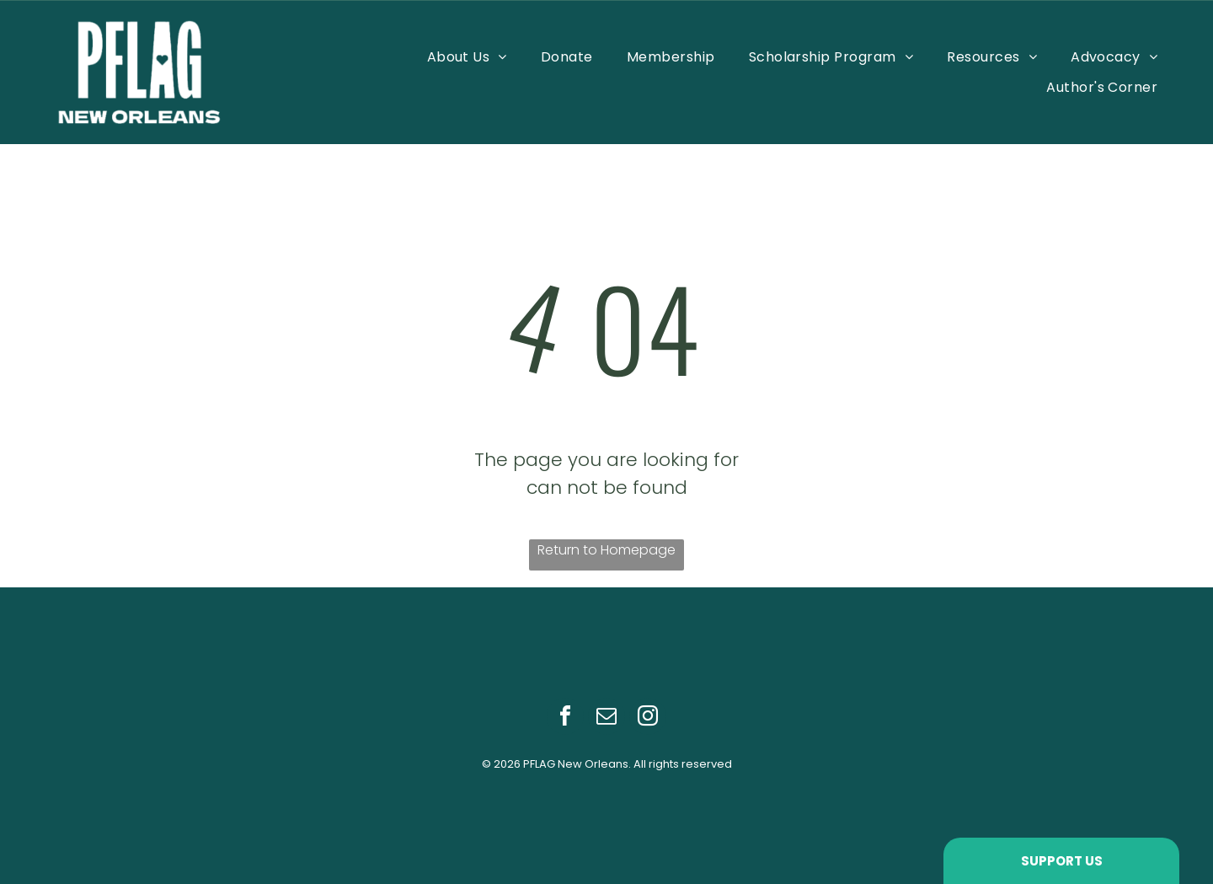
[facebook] (565, 718)
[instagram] (647, 718)
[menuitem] (467, 57)
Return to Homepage (606, 550)
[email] (606, 718)
